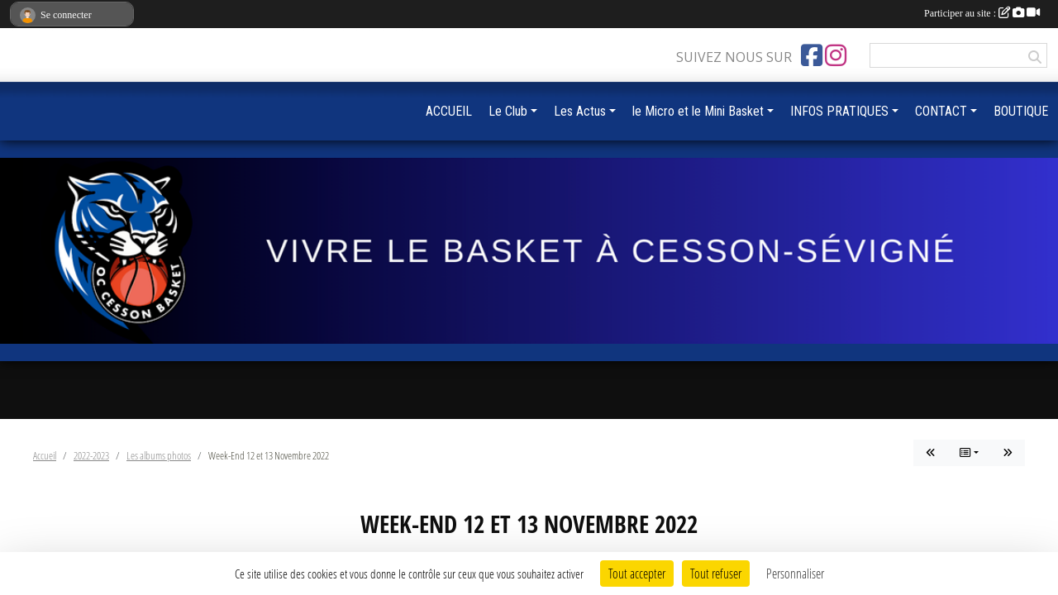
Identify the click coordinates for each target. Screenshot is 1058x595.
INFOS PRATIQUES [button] (839, 111)
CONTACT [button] (941, 111)
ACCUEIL (449, 111)
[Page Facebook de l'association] (811, 55)
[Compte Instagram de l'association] (835, 55)
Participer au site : (982, 13)
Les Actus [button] (580, 111)
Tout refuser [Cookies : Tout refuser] (715, 573)
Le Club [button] (507, 111)
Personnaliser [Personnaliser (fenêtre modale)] (795, 573)
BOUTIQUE (1021, 111)
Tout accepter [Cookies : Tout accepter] (636, 573)
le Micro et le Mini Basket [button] (698, 111)
